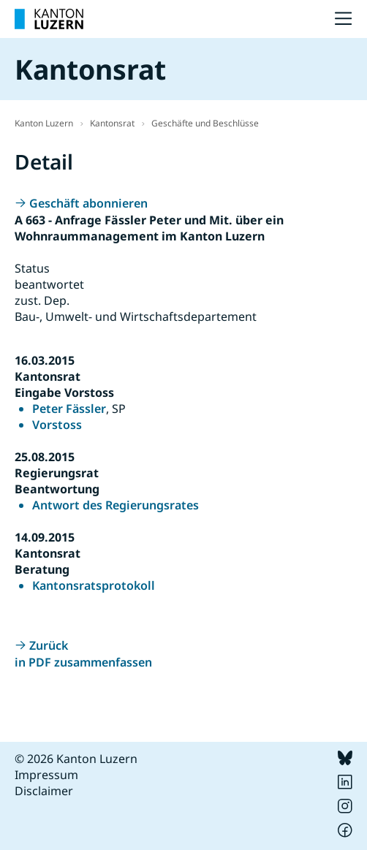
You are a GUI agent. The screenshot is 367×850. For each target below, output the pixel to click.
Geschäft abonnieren (88, 203)
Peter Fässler (69, 409)
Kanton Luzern (44, 123)
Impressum (46, 775)
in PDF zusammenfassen (83, 662)
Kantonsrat (112, 123)
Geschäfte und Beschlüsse (205, 123)
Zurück (48, 645)
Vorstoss (57, 425)
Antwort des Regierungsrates (115, 505)
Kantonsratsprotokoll (93, 585)
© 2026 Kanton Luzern (76, 759)
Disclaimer (44, 791)
